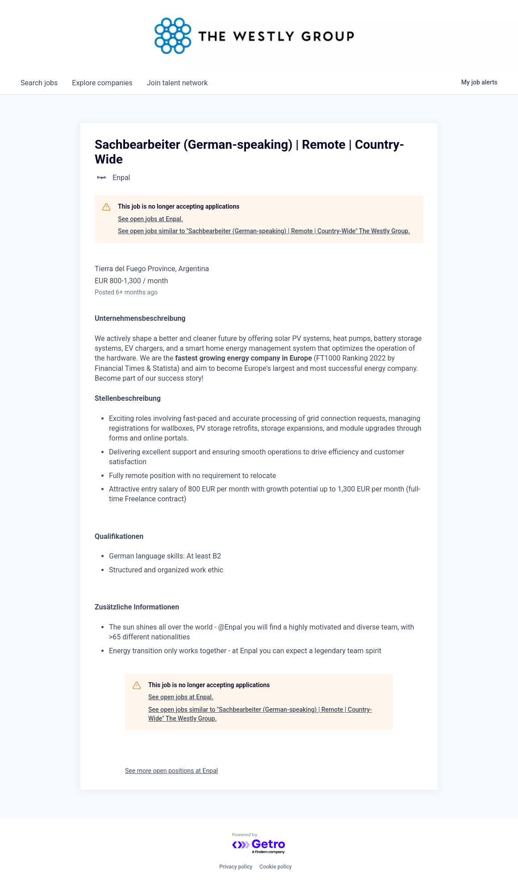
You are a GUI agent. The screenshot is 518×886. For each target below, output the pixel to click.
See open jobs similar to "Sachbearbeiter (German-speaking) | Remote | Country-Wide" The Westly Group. (264, 231)
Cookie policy (275, 867)
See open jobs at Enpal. (150, 219)
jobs (39, 83)
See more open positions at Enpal (171, 770)
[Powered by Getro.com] (259, 844)
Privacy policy (235, 867)
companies (102, 83)
